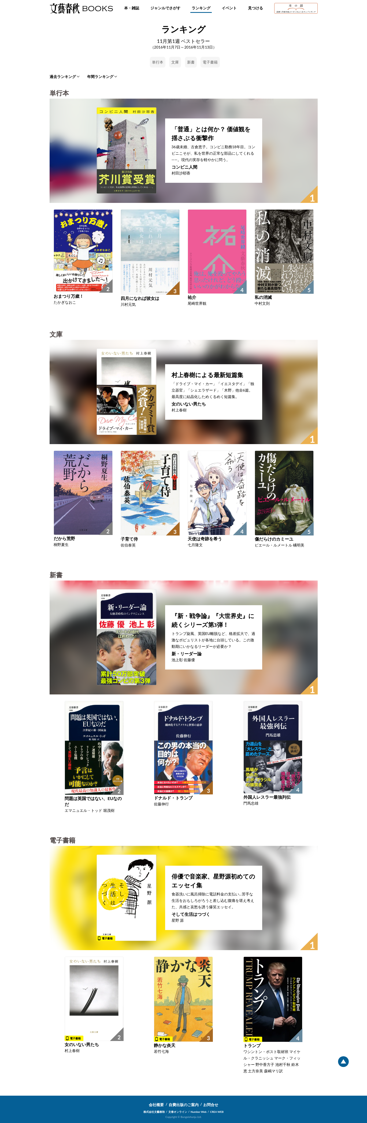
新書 (191, 62)
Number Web (198, 1111)
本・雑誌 (131, 8)
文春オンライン (177, 1111)
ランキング (201, 8)
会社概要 (156, 1104)
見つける (255, 8)
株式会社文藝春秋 (154, 1111)
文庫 (175, 62)
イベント (229, 8)
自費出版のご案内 (184, 1104)
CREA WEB (217, 1111)
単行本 (157, 62)
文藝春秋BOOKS (81, 8)
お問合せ (210, 1104)
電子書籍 (210, 62)
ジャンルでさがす (165, 8)
